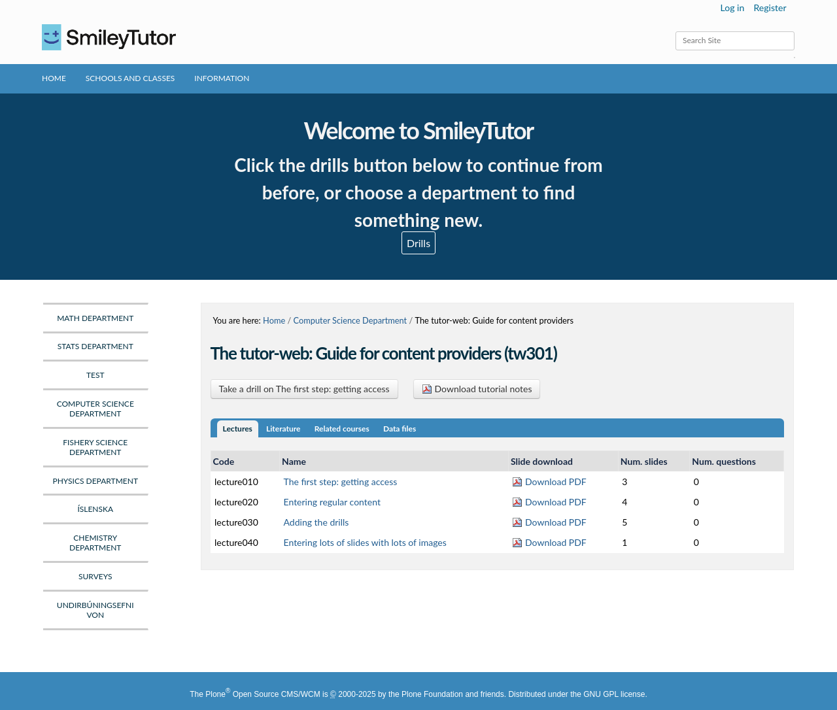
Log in (733, 7)
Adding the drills (316, 522)
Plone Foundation (432, 694)
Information (221, 78)
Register (769, 7)
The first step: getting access (341, 481)
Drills (418, 243)
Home (54, 78)
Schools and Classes (130, 78)
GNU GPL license (614, 694)
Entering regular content (332, 501)
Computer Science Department (350, 320)
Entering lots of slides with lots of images (365, 542)
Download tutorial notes (477, 388)
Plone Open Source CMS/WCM (262, 694)
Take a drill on (304, 388)
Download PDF (549, 481)
